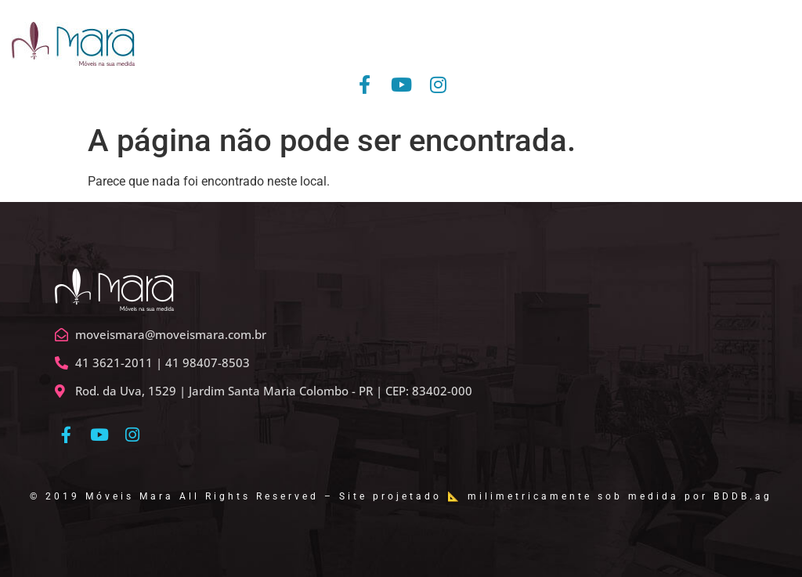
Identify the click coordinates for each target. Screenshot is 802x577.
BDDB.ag (742, 496)
